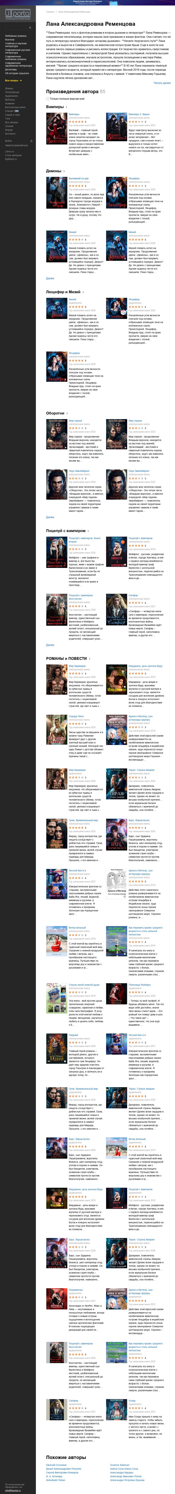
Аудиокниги (11, 96)
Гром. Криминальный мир (83, 820)
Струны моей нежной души (84, 984)
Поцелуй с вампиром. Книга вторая (84, 540)
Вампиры (74, 114)
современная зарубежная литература (18, 64)
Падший (73, 1035)
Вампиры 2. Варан (139, 114)
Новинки (10, 103)
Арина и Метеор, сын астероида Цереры (141, 718)
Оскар (132, 1400)
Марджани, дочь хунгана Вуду (145, 666)
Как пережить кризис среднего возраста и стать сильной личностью (146, 931)
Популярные (12, 92)
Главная (50, 12)
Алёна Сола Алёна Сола (124, 1468)
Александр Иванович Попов (125, 1476)
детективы (11, 69)
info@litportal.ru (13, 1490)
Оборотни (55, 413)
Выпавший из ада (79, 178)
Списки (9, 111)
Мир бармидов (77, 666)
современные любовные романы (15, 58)
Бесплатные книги (15, 107)
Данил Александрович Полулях (63, 1468)
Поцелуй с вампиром (65, 531)
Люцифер (134, 178)
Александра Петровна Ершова (127, 1480)
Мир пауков (75, 420)
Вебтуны (10, 99)
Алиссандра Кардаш (121, 1472)
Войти (8, 140)
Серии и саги (12, 114)
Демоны (53, 171)
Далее (50, 278)
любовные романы (15, 35)
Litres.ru (9, 151)
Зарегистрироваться (16, 145)
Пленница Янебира (140, 984)
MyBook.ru (11, 159)
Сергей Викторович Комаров (62, 1472)
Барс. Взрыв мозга (139, 820)
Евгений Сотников (56, 1465)
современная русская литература (17, 51)
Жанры (9, 88)
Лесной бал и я (77, 870)
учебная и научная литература (16, 45)
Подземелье (76, 1289)
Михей (72, 232)
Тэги (7, 118)
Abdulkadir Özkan (55, 1480)
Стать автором (13, 155)
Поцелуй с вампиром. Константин (81, 597)
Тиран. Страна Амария (141, 770)
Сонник (9, 126)
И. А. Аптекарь (54, 1476)
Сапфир (133, 595)
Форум (9, 130)
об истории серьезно (17, 73)
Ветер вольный (77, 927)
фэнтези (9, 39)
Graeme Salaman (119, 1465)
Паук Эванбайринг (79, 471)
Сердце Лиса (76, 716)
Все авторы (11, 122)
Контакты (10, 133)
